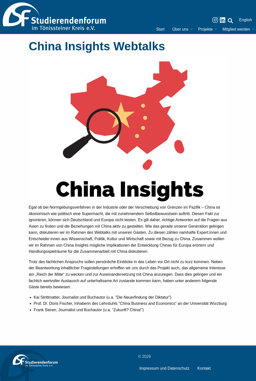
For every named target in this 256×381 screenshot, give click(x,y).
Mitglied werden (236, 29)
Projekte (205, 29)
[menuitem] (160, 29)
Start (160, 29)
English (245, 20)
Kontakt (204, 368)
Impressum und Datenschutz (164, 368)
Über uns (180, 29)
